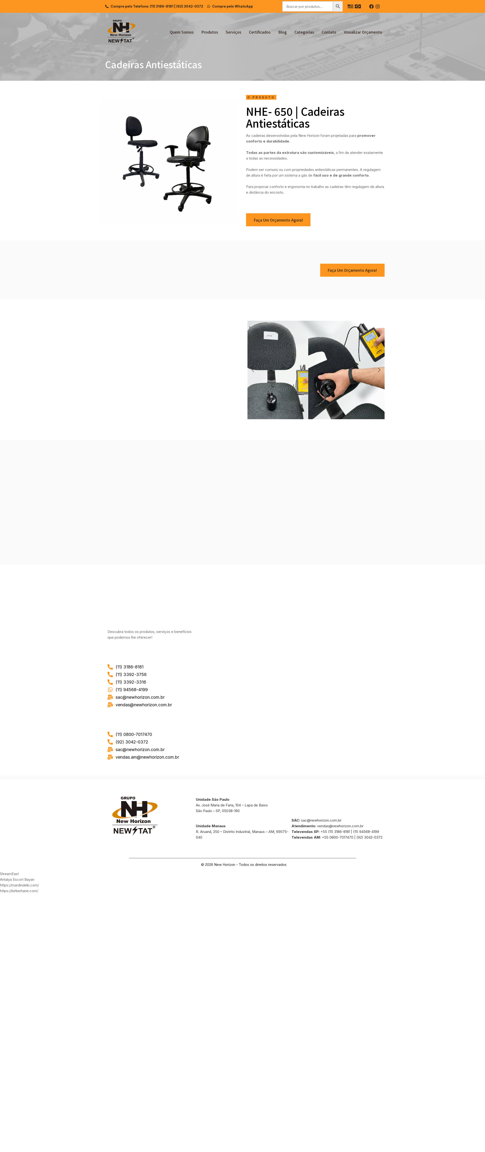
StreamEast (9, 874)
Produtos (209, 32)
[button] (253, 370)
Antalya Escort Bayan (17, 879)
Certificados (260, 32)
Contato (329, 32)
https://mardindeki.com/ (19, 885)
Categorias (304, 32)
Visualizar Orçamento (363, 32)
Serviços (233, 32)
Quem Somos (182, 32)
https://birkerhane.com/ (19, 891)
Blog (282, 32)
